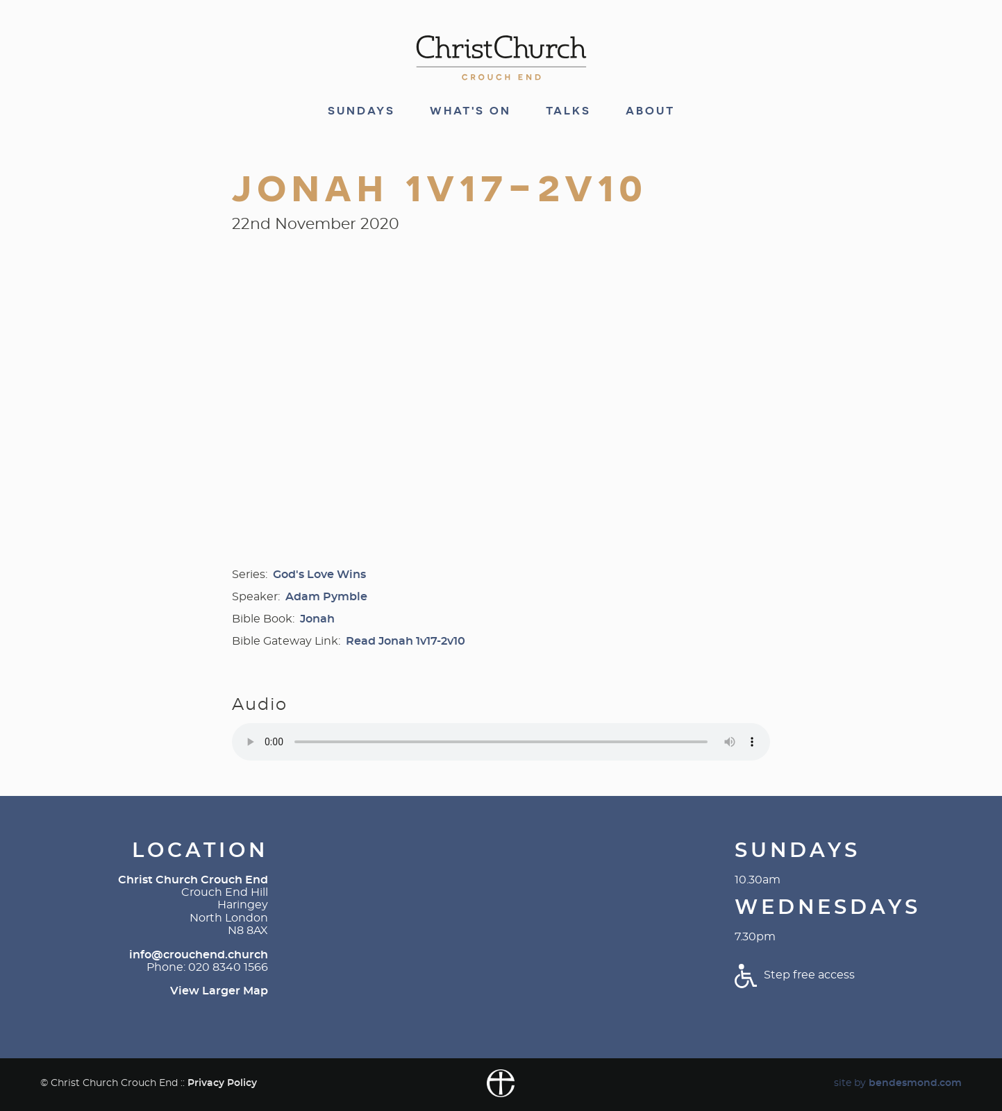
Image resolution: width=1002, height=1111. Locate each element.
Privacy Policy (222, 1083)
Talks (568, 111)
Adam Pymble (326, 596)
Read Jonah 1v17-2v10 (405, 641)
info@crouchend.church (198, 954)
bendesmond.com (915, 1083)
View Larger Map (219, 990)
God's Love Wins (319, 574)
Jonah (317, 619)
